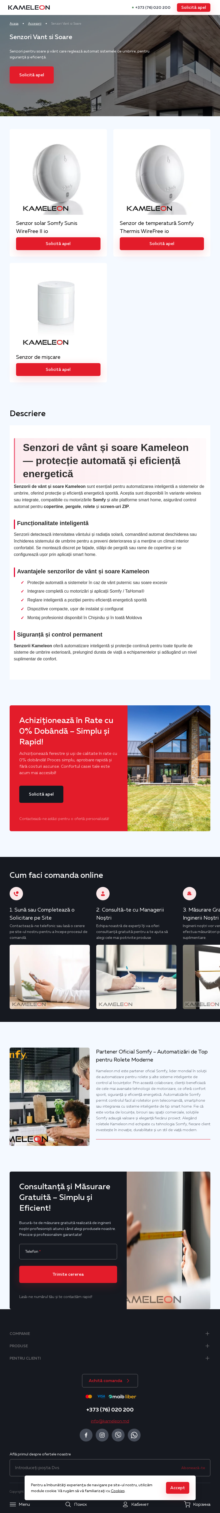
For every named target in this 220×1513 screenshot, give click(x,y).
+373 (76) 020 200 (149, 7)
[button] (189, 7)
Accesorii (39, 23)
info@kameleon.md (110, 1419)
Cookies (118, 1491)
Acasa (18, 23)
